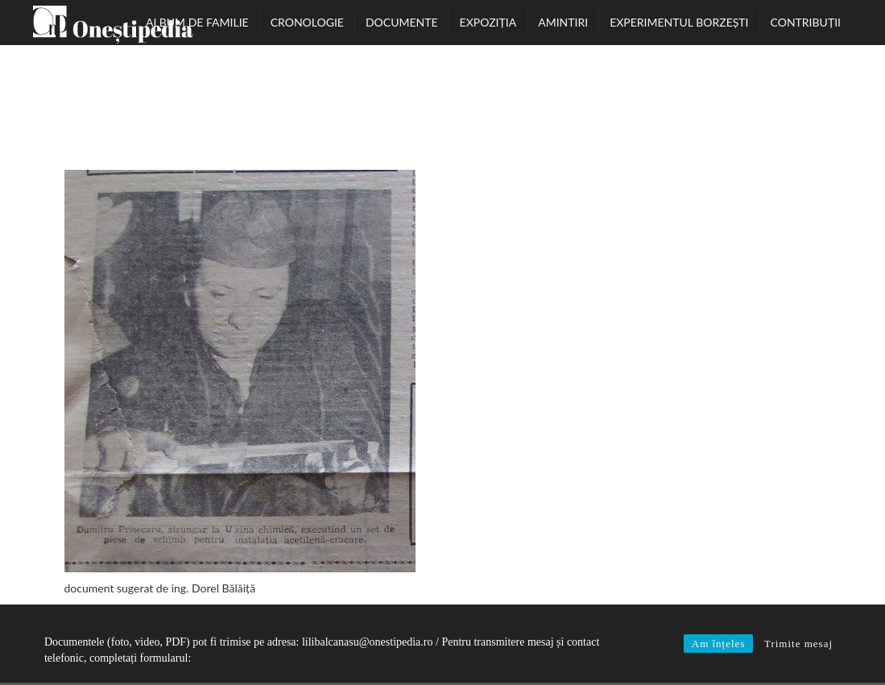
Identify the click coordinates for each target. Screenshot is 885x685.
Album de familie (197, 22)
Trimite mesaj (798, 644)
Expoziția (488, 22)
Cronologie (307, 22)
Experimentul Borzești (679, 22)
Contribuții (806, 22)
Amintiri (563, 22)
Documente (402, 22)
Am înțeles (719, 644)
